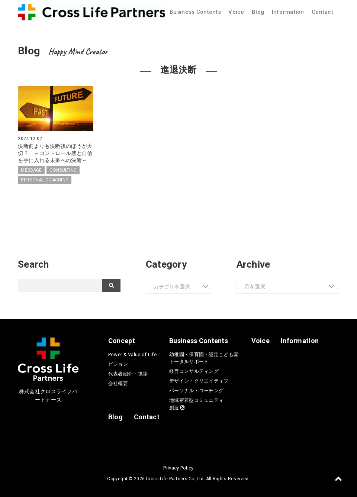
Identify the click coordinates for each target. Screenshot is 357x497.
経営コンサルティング (194, 370)
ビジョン (118, 363)
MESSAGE (31, 169)
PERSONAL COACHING (44, 179)
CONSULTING (63, 169)
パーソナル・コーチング (196, 390)
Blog (258, 12)
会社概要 (118, 382)
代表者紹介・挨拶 (128, 373)
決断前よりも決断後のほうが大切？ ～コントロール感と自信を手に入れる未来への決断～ (55, 152)
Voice (236, 12)
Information (288, 12)
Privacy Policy (178, 467)
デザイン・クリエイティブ (198, 380)
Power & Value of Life (132, 353)
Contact (322, 12)
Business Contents (195, 12)
